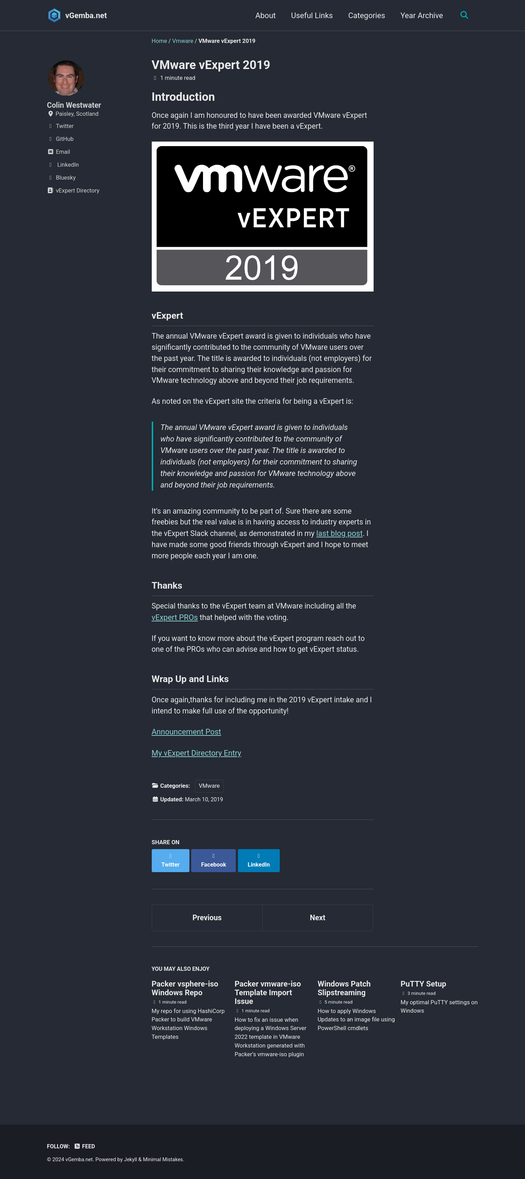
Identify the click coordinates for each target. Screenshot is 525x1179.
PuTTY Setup (423, 1003)
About (264, 15)
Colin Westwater (75, 105)
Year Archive (420, 15)
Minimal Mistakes (165, 1160)
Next (317, 936)
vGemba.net (86, 15)
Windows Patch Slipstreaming (343, 1008)
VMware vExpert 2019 (211, 65)
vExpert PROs (175, 639)
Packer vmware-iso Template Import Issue (267, 1012)
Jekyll (131, 1160)
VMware (209, 812)
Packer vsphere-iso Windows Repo (185, 1008)
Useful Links (310, 15)
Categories (364, 15)
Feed (85, 1146)
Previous (207, 936)
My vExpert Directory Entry (196, 779)
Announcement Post (186, 757)
